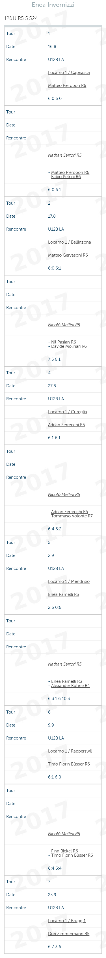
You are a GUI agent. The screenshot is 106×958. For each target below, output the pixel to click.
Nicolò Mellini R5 (64, 325)
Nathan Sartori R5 (64, 155)
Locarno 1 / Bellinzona (69, 242)
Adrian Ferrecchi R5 (66, 425)
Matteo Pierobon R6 (67, 85)
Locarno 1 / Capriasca (69, 72)
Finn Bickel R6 (64, 851)
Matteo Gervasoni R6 (68, 255)
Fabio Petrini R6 (66, 176)
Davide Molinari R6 (69, 346)
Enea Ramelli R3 (63, 594)
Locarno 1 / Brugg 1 (67, 920)
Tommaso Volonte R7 (72, 516)
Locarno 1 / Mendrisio (69, 581)
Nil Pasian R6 (63, 342)
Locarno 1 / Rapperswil (70, 751)
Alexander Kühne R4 (70, 685)
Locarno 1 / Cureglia (67, 412)
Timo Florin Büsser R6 (69, 764)
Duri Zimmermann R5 (68, 933)
